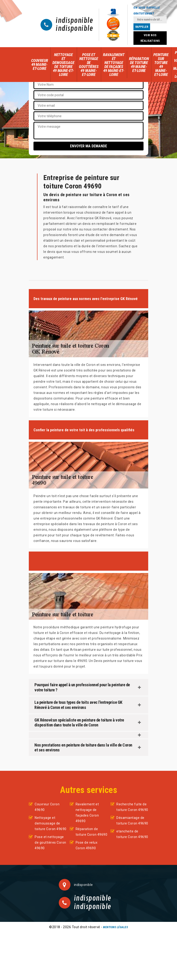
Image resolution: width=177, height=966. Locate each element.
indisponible (74, 21)
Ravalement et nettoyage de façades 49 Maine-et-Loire (113, 64)
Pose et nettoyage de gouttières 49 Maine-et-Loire (88, 64)
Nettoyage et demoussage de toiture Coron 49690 (50, 823)
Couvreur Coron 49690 (47, 807)
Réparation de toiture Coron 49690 (91, 831)
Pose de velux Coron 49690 (87, 845)
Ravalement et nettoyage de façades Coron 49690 (87, 812)
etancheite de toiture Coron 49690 (132, 834)
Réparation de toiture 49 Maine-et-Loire (139, 64)
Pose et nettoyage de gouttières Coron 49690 (50, 842)
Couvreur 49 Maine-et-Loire (39, 64)
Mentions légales (115, 927)
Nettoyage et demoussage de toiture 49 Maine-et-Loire (63, 64)
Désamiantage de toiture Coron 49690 (132, 820)
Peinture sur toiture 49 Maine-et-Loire (160, 64)
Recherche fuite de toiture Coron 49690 (132, 807)
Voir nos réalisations (150, 38)
